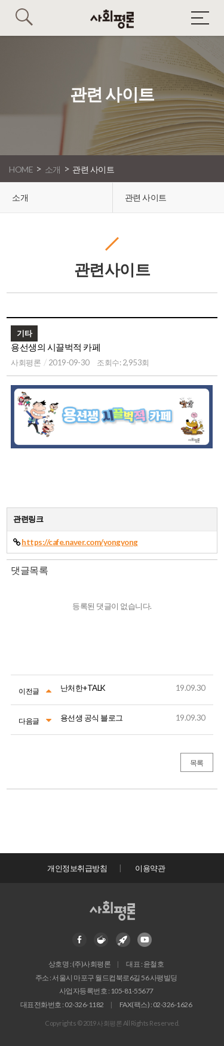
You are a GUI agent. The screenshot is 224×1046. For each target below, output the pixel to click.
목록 (197, 762)
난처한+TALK (83, 688)
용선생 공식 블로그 (91, 717)
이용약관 (150, 868)
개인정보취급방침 (77, 868)
